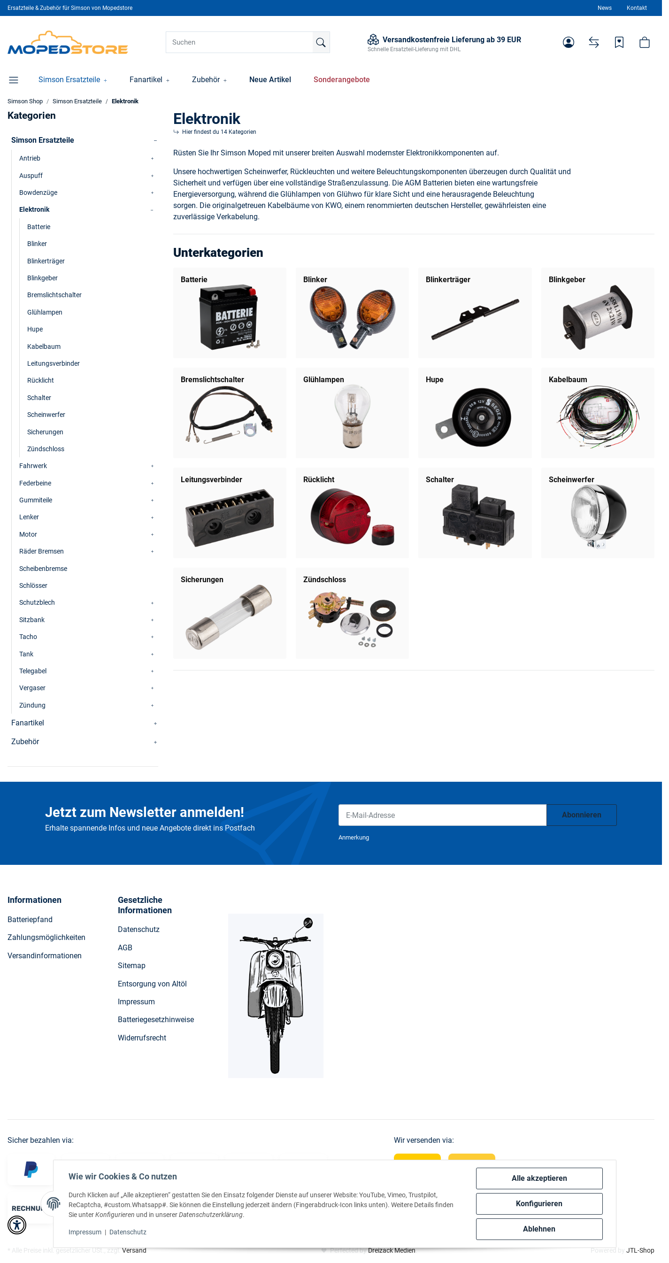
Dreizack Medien (391, 1250)
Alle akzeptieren (539, 1178)
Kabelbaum (568, 379)
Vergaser (32, 688)
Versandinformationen (45, 955)
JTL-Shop (640, 1250)
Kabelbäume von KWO (304, 205)
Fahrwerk (33, 466)
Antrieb (29, 158)
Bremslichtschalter (212, 379)
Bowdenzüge (38, 192)
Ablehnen (539, 1228)
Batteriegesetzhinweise (156, 1019)
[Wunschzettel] (619, 42)
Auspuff (31, 175)
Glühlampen (323, 379)
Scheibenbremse (43, 568)
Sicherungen (202, 579)
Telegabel (32, 671)
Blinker (315, 279)
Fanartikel (27, 722)
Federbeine (35, 483)
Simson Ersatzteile (42, 140)
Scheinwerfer (571, 479)
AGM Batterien (429, 182)
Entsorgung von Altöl (152, 983)
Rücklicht (318, 479)
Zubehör (25, 741)
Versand (134, 1250)
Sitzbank (32, 620)
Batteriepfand (30, 919)
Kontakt (637, 8)
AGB (125, 947)
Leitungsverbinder (211, 479)
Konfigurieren (539, 1203)
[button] (568, 42)
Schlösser (33, 585)
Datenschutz (127, 1232)
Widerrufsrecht (142, 1037)
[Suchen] (248, 42)
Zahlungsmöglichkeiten (46, 937)
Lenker (29, 517)
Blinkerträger (448, 279)
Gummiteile (35, 500)
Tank (26, 654)
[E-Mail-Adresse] (442, 815)
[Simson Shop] (68, 42)
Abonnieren (581, 814)
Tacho (28, 636)
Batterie (194, 279)
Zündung (32, 705)
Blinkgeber (567, 279)
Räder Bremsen (41, 551)
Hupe (435, 379)
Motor (28, 534)
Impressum (85, 1232)
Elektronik (34, 209)
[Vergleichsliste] (594, 42)
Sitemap (132, 965)
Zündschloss (324, 579)
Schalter (440, 479)
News (605, 8)
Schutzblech (37, 602)
